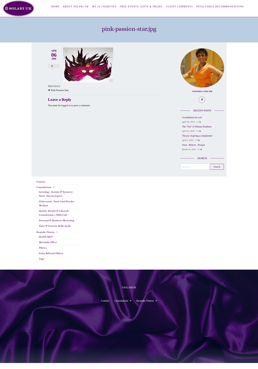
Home (55, 6)
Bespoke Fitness (45, 238)
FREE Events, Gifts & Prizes (141, 6)
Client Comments (179, 6)
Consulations (43, 193)
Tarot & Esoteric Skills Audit (55, 231)
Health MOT (46, 242)
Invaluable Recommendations (220, 6)
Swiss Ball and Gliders (51, 259)
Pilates (43, 253)
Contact (40, 187)
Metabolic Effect (48, 248)
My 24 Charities (104, 6)
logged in (66, 105)
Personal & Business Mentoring (56, 226)
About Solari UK (76, 6)
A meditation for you (205, 117)
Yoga (41, 264)
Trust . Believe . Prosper (206, 151)
